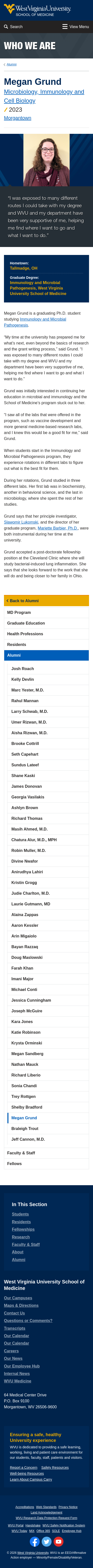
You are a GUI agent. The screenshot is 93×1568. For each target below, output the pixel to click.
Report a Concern (23, 1468)
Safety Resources (55, 1468)
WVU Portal (16, 1525)
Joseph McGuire (26, 1011)
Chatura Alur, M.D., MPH (34, 840)
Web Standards (46, 1507)
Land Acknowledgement (46, 1512)
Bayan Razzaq (24, 947)
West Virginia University (32, 1553)
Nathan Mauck (24, 1064)
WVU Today (19, 1531)
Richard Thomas (26, 818)
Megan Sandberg (27, 1054)
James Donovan (26, 786)
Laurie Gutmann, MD (30, 904)
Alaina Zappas (24, 915)
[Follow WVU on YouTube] (58, 1542)
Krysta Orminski (26, 1043)
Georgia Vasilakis (27, 797)
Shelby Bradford (26, 1107)
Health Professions (25, 634)
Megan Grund (24, 1118)
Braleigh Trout (24, 1129)
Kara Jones (22, 1022)
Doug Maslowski (26, 957)
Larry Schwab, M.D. (29, 711)
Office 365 (43, 1531)
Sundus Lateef (25, 765)
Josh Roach (22, 669)
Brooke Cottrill (25, 743)
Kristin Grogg (24, 883)
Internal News (17, 1374)
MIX (31, 1531)
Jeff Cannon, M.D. (28, 1139)
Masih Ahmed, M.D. (29, 829)
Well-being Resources (27, 1473)
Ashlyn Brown (24, 808)
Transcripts (14, 1328)
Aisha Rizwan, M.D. (29, 733)
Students (20, 1214)
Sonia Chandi (24, 1086)
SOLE (56, 1531)
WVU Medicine (17, 1381)
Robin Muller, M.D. (28, 850)
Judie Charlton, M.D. (30, 893)
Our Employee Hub (22, 1366)
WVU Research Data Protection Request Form (46, 1518)
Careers (11, 1351)
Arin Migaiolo (23, 936)
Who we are (30, 46)
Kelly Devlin (22, 679)
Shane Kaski (23, 776)
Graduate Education (26, 623)
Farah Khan (22, 968)
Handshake (33, 1525)
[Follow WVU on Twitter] (47, 1542)
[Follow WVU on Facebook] (35, 1542)
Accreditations (24, 1507)
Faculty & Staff (21, 1153)
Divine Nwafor (24, 861)
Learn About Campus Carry (31, 1479)
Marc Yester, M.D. (27, 690)
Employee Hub (72, 1531)
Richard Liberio (25, 1075)
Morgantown (17, 118)
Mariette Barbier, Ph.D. (58, 528)
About (17, 1252)
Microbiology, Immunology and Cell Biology (44, 96)
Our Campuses (18, 1298)
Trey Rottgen (23, 1096)
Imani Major (22, 979)
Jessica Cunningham (31, 1000)
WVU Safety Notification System (64, 1525)
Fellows (14, 1164)
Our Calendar (16, 1336)
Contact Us (14, 1313)
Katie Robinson (25, 1032)
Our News (13, 1358)
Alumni (12, 64)
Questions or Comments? (28, 1321)
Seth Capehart (24, 754)
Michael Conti (24, 989)
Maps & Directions (21, 1305)
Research (21, 1237)
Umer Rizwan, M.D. (29, 722)
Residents (16, 644)
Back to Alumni (24, 601)
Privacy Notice (68, 1507)
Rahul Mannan (24, 701)
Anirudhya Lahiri (27, 872)
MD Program (19, 612)
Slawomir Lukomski (21, 522)
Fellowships (23, 1229)
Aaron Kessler (24, 925)
